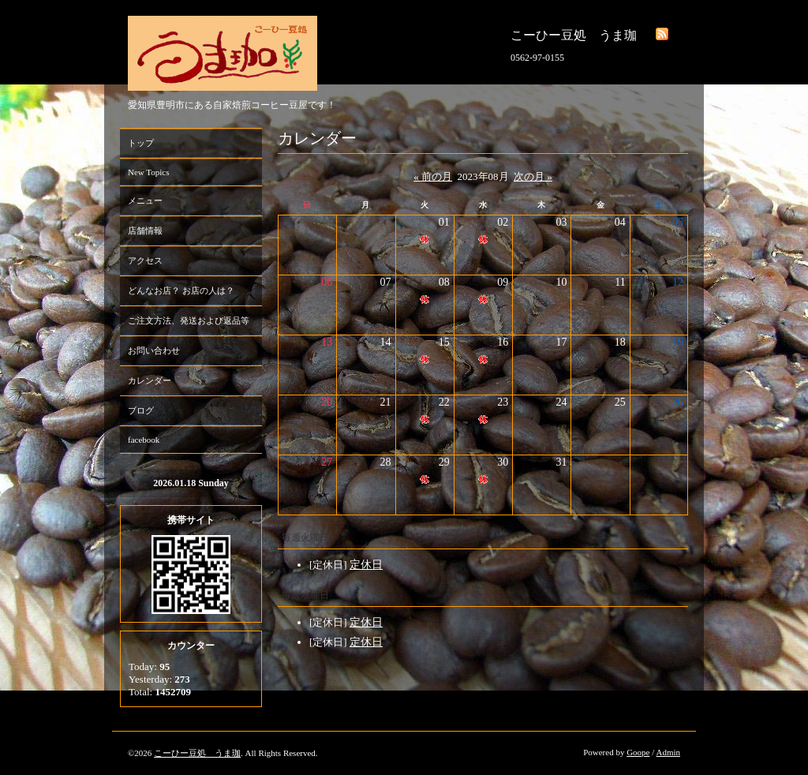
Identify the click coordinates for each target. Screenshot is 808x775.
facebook (143, 439)
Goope (638, 752)
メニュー (145, 200)
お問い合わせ (154, 350)
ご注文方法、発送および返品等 (188, 320)
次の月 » (533, 176)
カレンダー (149, 380)
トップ (141, 143)
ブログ (141, 410)
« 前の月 (432, 176)
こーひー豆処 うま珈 (197, 753)
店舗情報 (145, 230)
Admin (668, 752)
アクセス (145, 260)
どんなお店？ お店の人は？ (181, 290)
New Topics (149, 172)
